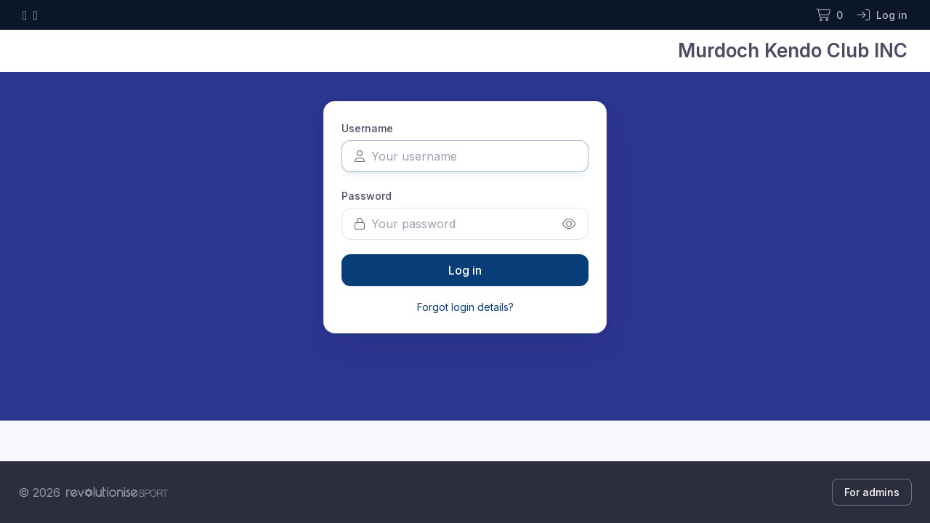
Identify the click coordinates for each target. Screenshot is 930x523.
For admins (871, 492)
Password (366, 196)
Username (367, 128)
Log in (465, 270)
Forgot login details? (465, 307)
